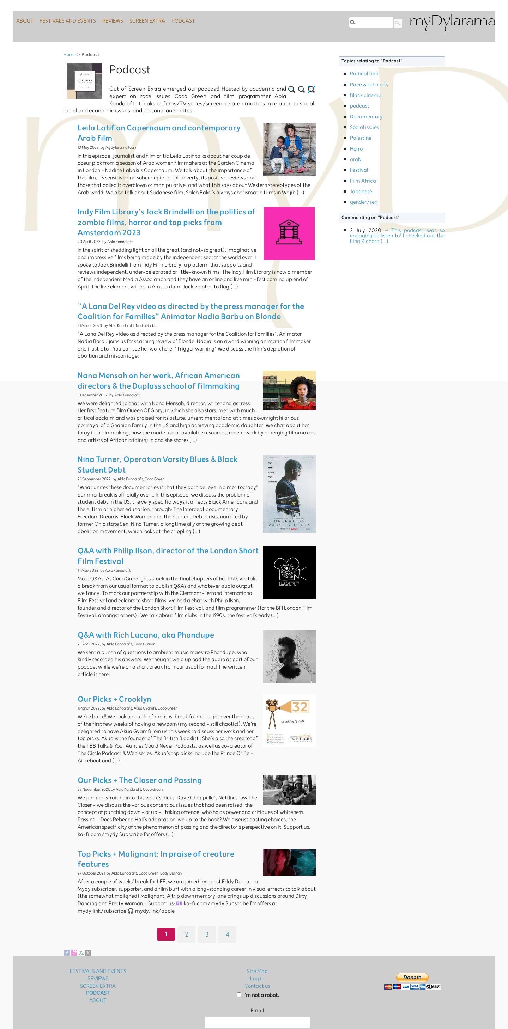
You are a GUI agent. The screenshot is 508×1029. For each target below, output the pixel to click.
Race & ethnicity (369, 84)
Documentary (366, 116)
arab (355, 159)
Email (257, 968)
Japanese (361, 191)
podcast (359, 106)
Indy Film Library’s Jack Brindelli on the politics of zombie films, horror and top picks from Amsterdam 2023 (164, 208)
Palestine (360, 138)
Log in (257, 936)
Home (70, 55)
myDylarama (452, 22)
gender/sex (363, 202)
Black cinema (366, 95)
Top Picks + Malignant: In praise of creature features (156, 823)
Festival (359, 170)
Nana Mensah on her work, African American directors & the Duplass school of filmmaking (168, 358)
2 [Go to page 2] (186, 889)
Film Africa (363, 181)
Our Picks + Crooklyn (108, 673)
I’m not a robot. (258, 953)
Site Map (257, 929)
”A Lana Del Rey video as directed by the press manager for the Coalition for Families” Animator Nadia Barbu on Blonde (191, 294)
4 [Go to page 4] (227, 889)
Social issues (364, 127)
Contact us (257, 943)
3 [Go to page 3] (207, 889)
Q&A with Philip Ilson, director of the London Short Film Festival (161, 527)
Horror (357, 149)
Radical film (364, 73)
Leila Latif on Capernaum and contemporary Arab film (160, 126)
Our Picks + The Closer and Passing (129, 752)
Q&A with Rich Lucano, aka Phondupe (135, 609)
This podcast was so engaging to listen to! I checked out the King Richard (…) (397, 236)
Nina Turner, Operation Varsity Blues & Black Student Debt (165, 433)
